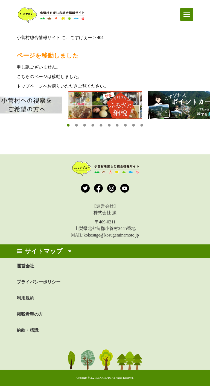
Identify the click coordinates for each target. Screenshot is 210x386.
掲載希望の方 (30, 314)
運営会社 (25, 266)
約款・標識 (28, 330)
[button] (68, 125)
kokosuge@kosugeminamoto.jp (111, 235)
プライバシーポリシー (38, 282)
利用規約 (25, 298)
